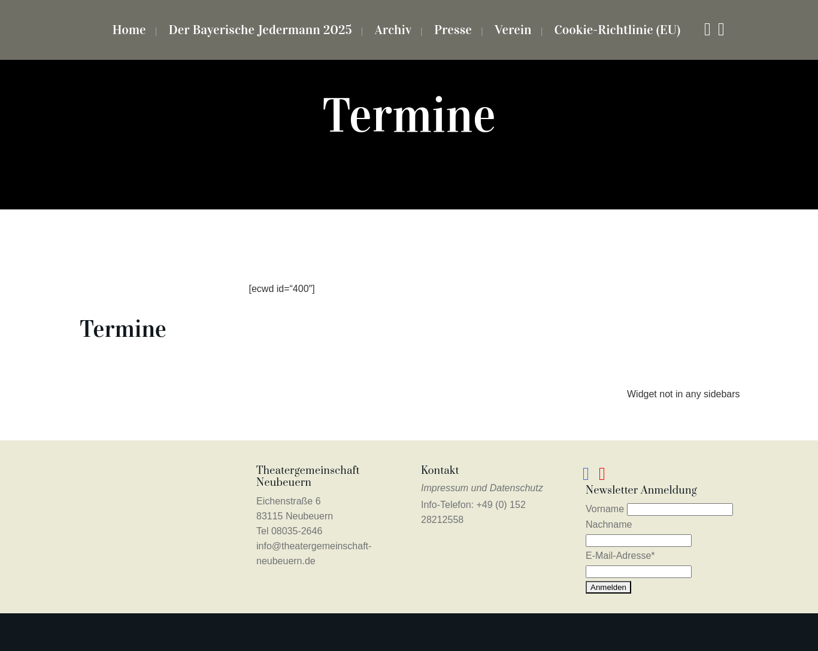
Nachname (609, 524)
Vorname (605, 509)
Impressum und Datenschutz (482, 488)
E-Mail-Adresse (620, 555)
